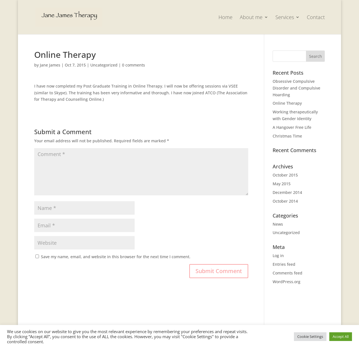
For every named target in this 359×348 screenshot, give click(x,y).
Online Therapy (287, 103)
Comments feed (287, 273)
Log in (278, 255)
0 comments (133, 65)
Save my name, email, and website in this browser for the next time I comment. (115, 256)
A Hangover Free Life (292, 127)
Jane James (50, 65)
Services (284, 17)
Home (225, 17)
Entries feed (284, 264)
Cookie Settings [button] (310, 336)
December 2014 (287, 192)
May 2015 (282, 183)
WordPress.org (286, 281)
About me (251, 17)
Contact (316, 17)
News (278, 224)
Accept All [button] (341, 336)
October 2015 (285, 175)
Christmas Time (287, 136)
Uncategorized (104, 65)
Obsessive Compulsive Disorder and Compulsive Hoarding (296, 88)
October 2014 (285, 201)
